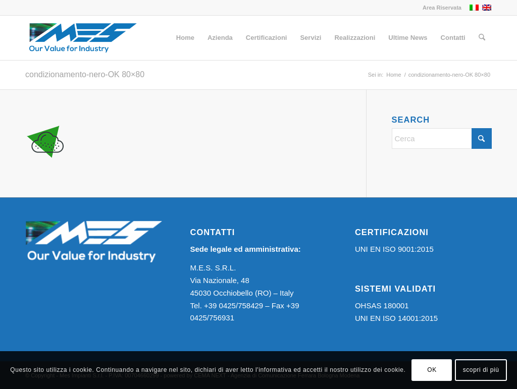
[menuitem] (439, 7)
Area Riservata (442, 8)
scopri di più (481, 369)
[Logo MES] (82, 38)
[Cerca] (482, 38)
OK (432, 369)
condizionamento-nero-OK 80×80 (84, 74)
